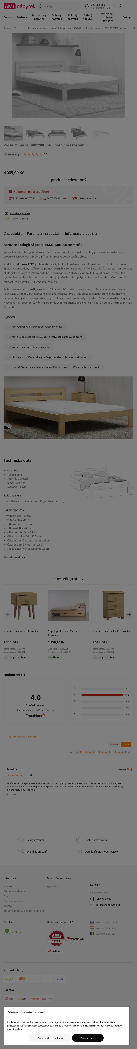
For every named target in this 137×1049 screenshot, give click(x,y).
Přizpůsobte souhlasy (50, 1038)
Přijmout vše (87, 1038)
